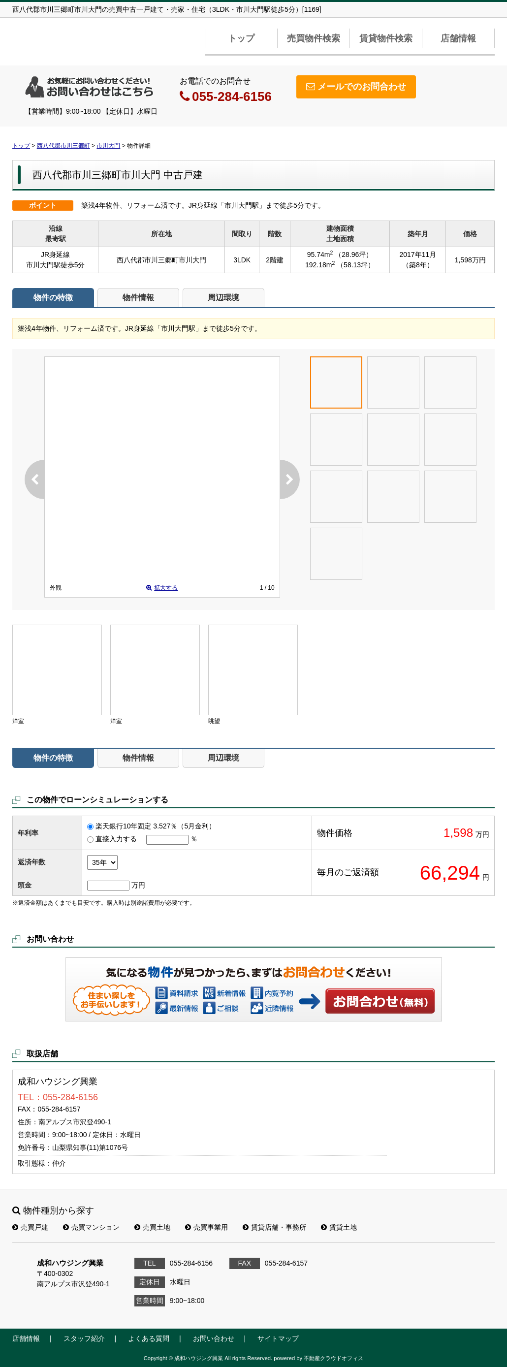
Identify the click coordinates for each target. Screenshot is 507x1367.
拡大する (162, 587)
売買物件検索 (313, 38)
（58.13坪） (356, 265)
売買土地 (152, 1227)
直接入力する (116, 839)
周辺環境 (223, 297)
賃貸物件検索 (385, 38)
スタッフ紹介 (84, 1338)
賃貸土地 (339, 1227)
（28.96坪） (354, 254)
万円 (138, 885)
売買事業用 (206, 1227)
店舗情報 (458, 38)
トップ (241, 38)
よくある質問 (148, 1338)
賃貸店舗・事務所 (274, 1227)
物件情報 (138, 297)
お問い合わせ (380, 1000)
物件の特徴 (53, 297)
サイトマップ (278, 1338)
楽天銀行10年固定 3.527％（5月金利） (155, 826)
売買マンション (91, 1227)
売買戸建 (30, 1227)
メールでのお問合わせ (356, 87)
